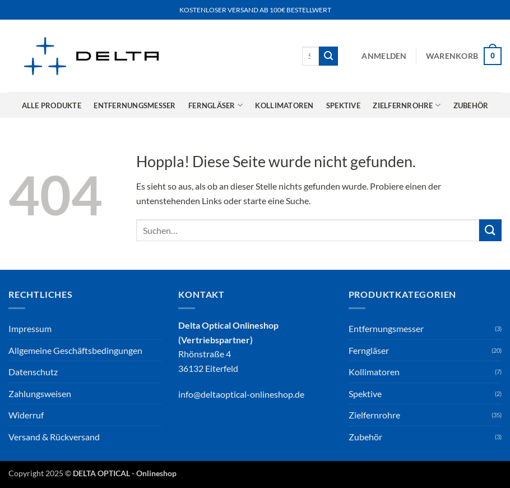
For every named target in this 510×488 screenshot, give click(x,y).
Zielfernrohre (407, 105)
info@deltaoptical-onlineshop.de (241, 394)
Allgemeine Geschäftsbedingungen (75, 350)
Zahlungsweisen (39, 393)
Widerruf (26, 414)
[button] (383, 56)
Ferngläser (215, 105)
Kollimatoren (284, 105)
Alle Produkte (51, 105)
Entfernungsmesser (134, 105)
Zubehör (471, 105)
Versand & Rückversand (54, 436)
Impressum (30, 328)
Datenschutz (33, 371)
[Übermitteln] (328, 56)
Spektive (343, 105)
